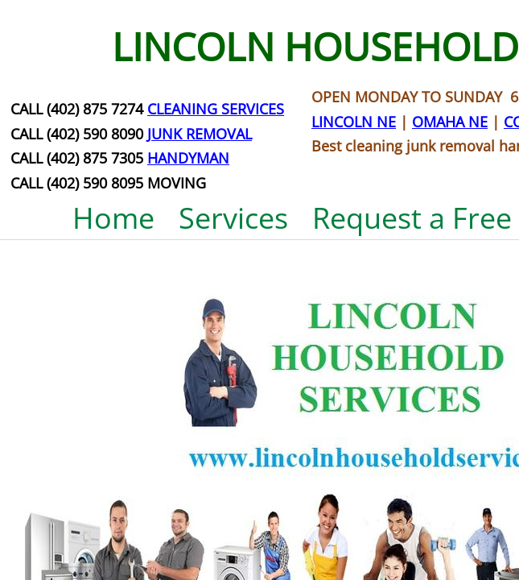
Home (113, 218)
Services (233, 218)
